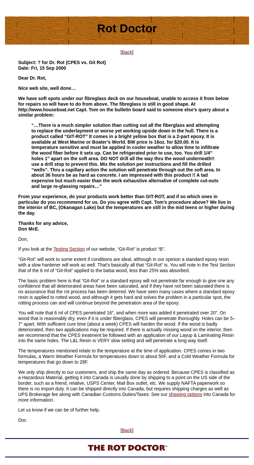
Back (127, 52)
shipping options (185, 394)
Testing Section (69, 249)
